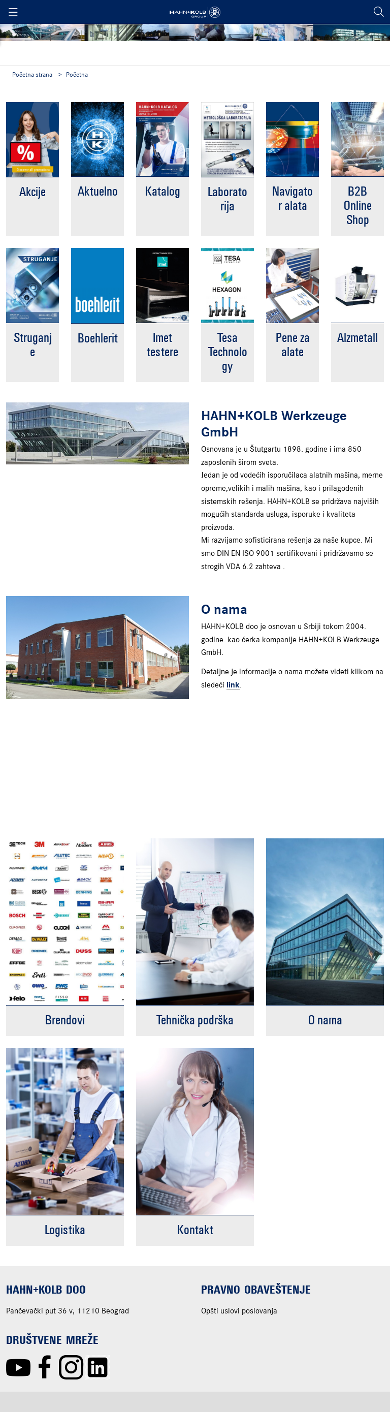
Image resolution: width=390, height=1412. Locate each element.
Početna (77, 75)
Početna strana (32, 75)
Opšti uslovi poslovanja (239, 1311)
